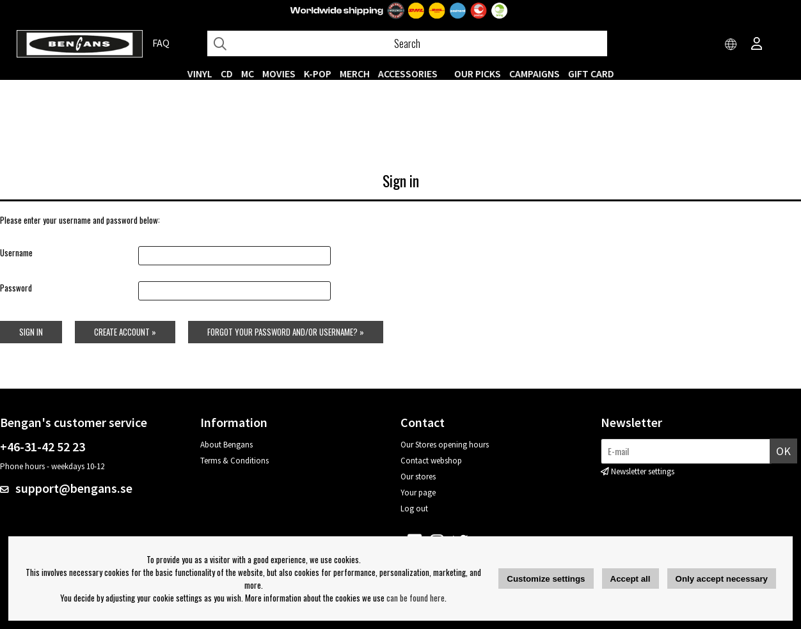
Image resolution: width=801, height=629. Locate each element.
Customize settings (546, 579)
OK (783, 451)
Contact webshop (431, 460)
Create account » (125, 331)
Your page (418, 492)
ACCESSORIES (408, 73)
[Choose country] (731, 44)
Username (16, 252)
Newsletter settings (642, 471)
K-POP (317, 73)
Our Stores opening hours (444, 444)
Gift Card (591, 73)
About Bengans (226, 444)
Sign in (31, 331)
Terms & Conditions (234, 460)
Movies (279, 73)
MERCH (355, 73)
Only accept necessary (722, 579)
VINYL (199, 73)
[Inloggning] (757, 44)
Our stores (418, 476)
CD (227, 73)
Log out (414, 508)
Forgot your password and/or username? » (285, 331)
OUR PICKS (477, 73)
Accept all (630, 579)
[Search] (407, 43)
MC (247, 73)
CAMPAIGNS (534, 73)
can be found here (415, 597)
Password (16, 287)
